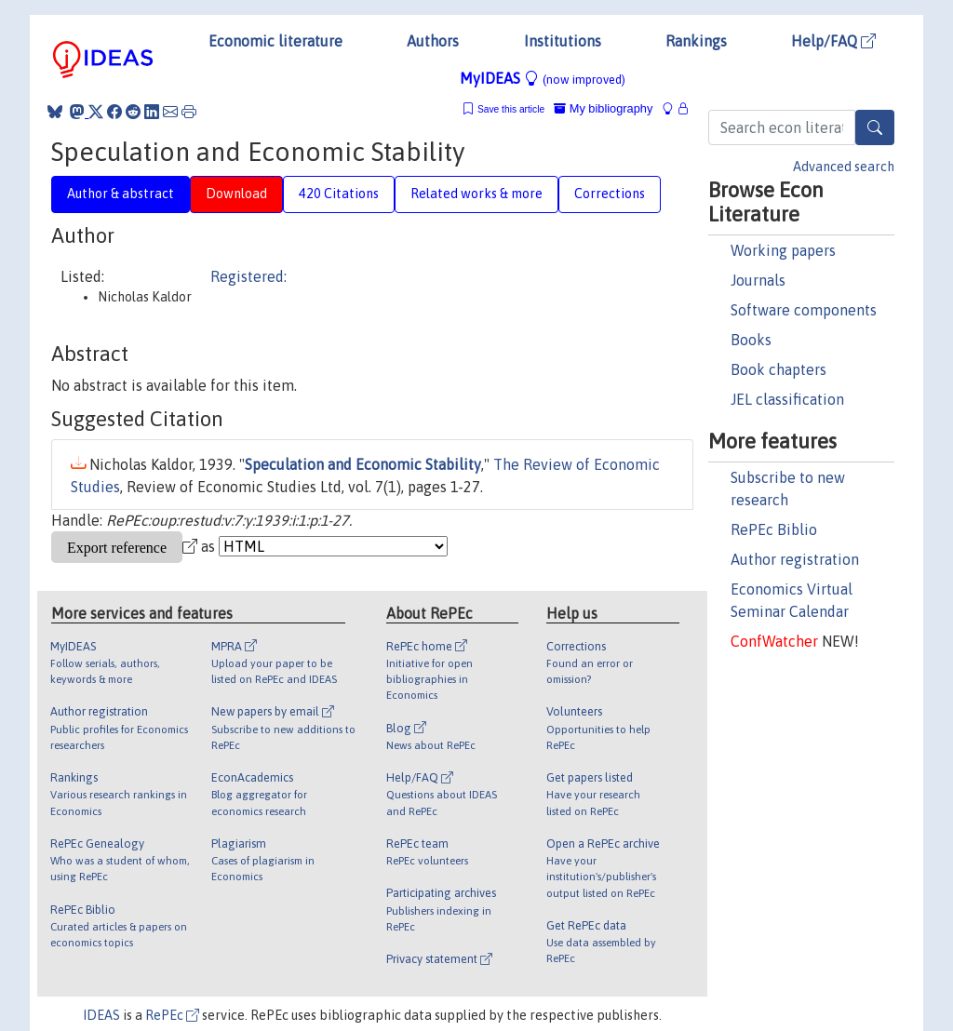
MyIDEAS (542, 78)
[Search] (874, 127)
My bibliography (603, 108)
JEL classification (787, 399)
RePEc (172, 1015)
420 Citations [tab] (339, 193)
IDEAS (101, 1015)
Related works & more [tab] (476, 193)
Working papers (783, 250)
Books (751, 339)
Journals (758, 280)
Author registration (795, 559)
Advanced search (843, 166)
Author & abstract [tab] (120, 193)
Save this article (510, 109)
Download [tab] (236, 193)
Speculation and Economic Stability (363, 464)
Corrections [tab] (609, 193)
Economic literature (275, 41)
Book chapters (778, 369)
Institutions (562, 41)
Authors (433, 41)
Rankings (696, 41)
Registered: (248, 276)
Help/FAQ (833, 41)
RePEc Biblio (774, 529)
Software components (804, 309)
